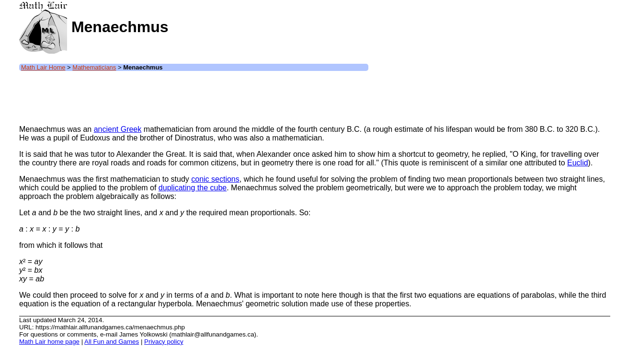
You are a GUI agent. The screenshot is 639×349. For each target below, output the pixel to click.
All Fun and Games (111, 341)
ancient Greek (118, 129)
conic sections (215, 179)
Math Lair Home (43, 67)
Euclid (577, 163)
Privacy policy (163, 341)
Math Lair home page (49, 341)
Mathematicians (94, 67)
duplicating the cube (193, 188)
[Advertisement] (193, 95)
